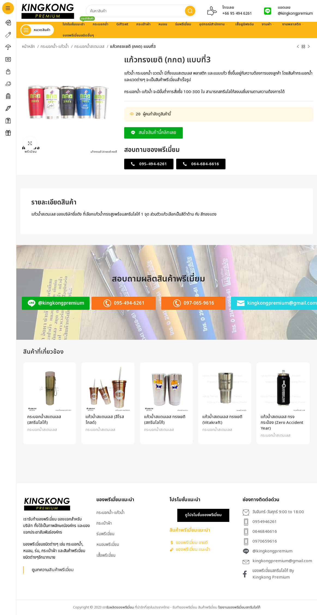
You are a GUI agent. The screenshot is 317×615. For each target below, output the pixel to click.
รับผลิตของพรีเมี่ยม (120, 607)
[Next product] (309, 47)
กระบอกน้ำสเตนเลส (89, 47)
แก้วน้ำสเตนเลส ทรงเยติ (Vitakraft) (222, 420)
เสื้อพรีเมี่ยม (105, 555)
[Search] (141, 11)
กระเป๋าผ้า (104, 523)
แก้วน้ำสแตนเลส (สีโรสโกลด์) (105, 420)
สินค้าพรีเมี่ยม (61, 569)
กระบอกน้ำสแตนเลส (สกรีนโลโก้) (44, 420)
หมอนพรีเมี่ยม (107, 544)
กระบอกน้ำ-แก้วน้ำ (55, 47)
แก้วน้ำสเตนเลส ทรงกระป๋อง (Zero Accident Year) (282, 423)
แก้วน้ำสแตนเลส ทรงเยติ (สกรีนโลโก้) (164, 420)
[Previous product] (298, 47)
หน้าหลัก (29, 47)
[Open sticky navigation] (37, 30)
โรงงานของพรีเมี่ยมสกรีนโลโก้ (239, 607)
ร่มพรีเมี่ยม (105, 534)
